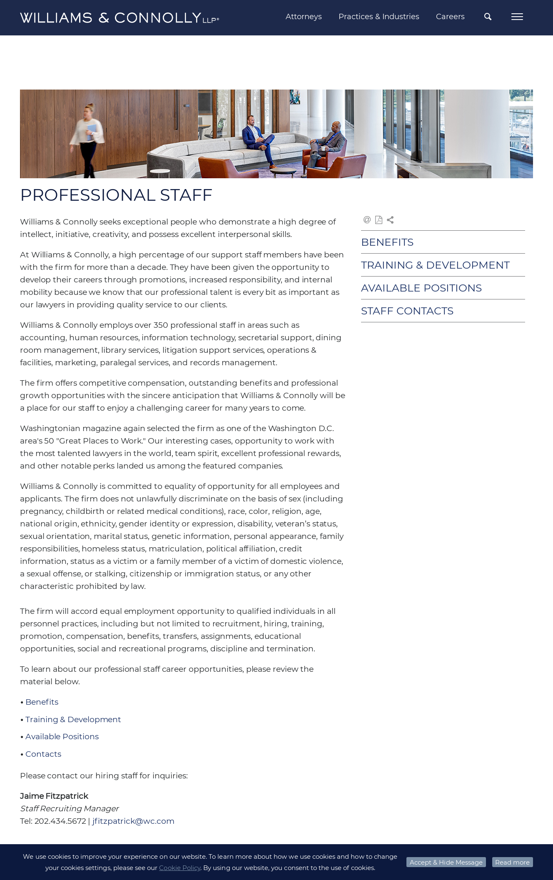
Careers (450, 16)
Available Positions (61, 736)
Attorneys (304, 16)
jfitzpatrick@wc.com (133, 821)
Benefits (41, 702)
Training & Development (73, 719)
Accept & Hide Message (446, 862)
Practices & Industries (379, 16)
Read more (512, 862)
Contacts (43, 754)
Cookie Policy (179, 868)
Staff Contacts (407, 310)
